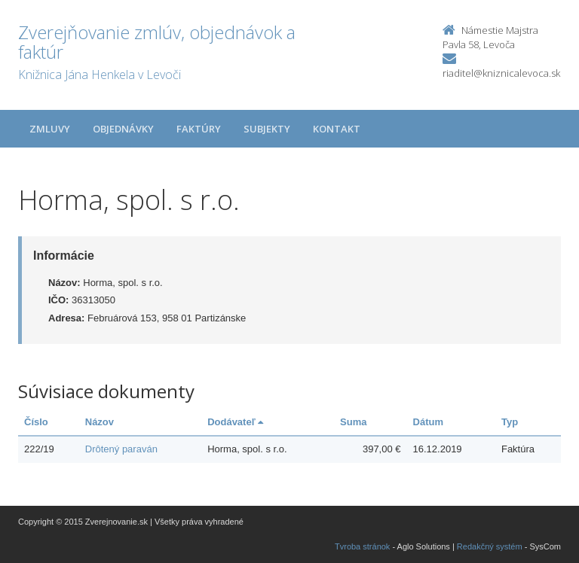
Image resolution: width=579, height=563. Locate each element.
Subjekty (267, 128)
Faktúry (198, 128)
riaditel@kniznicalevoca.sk (501, 73)
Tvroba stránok (362, 546)
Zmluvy (49, 128)
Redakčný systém (489, 546)
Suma (353, 422)
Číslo (36, 422)
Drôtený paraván (121, 449)
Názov (99, 422)
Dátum (428, 422)
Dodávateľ (235, 422)
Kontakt (336, 128)
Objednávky (123, 128)
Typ (509, 422)
